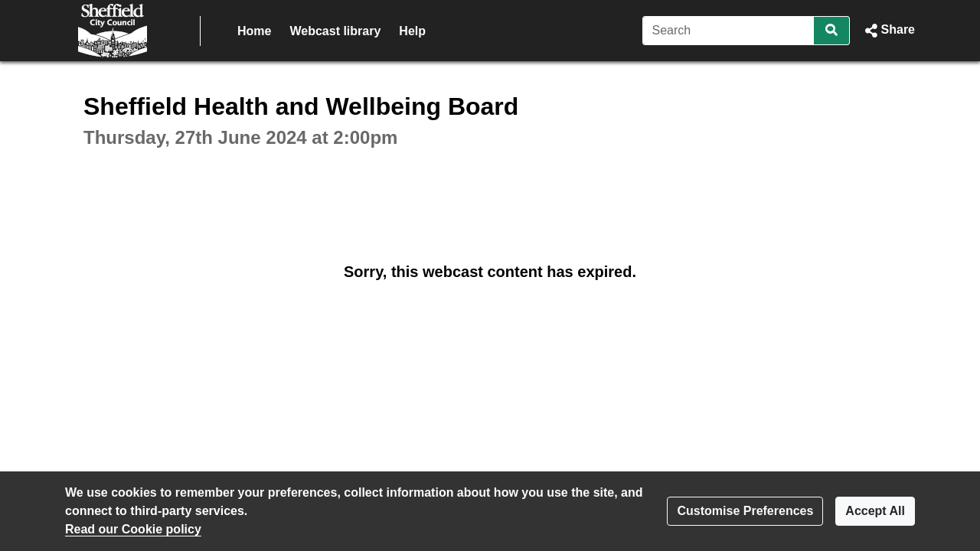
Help (412, 30)
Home (254, 30)
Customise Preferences (745, 510)
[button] (888, 31)
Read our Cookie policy (133, 529)
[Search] (728, 30)
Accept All (875, 510)
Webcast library (335, 30)
